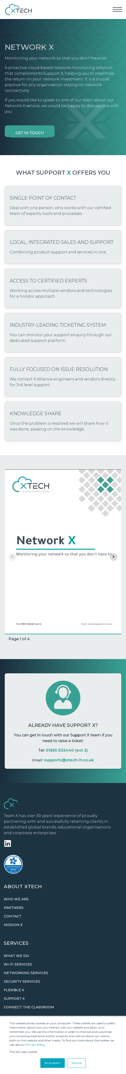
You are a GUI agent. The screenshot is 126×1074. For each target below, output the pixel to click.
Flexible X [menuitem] (14, 990)
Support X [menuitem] (14, 998)
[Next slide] (113, 557)
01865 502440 (60, 750)
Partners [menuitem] (13, 908)
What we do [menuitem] (16, 956)
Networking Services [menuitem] (26, 973)
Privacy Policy (35, 1044)
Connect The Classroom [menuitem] (29, 1007)
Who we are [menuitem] (16, 899)
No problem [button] (52, 1063)
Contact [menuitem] (12, 916)
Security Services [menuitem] (22, 981)
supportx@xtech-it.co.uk (69, 760)
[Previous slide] (12, 557)
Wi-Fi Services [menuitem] (18, 964)
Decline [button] (77, 1063)
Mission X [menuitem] (13, 925)
